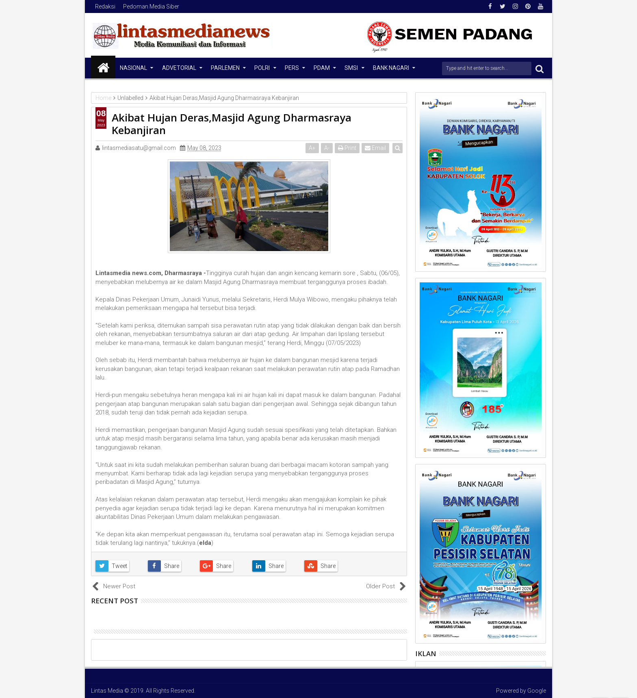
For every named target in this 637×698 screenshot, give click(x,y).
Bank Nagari (391, 68)
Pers (292, 68)
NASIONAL (133, 68)
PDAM (322, 68)
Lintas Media (107, 690)
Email (375, 148)
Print (347, 148)
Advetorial (179, 68)
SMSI (351, 68)
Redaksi (105, 6)
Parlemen (225, 68)
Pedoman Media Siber (151, 6)
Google (536, 690)
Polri (262, 68)
